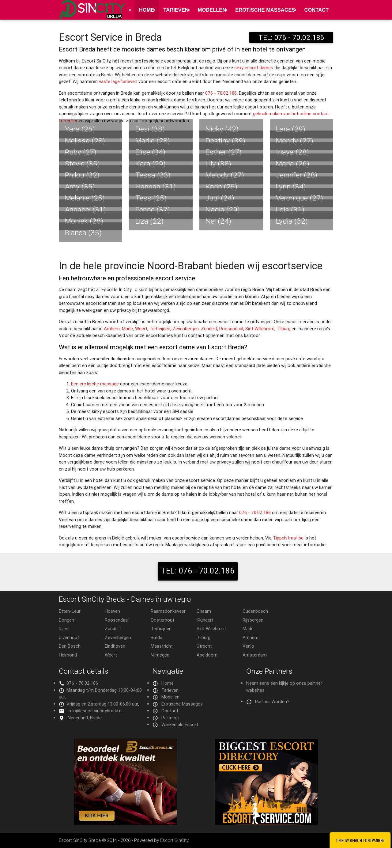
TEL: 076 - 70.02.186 (291, 37)
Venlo (248, 646)
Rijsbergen (253, 620)
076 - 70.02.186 (221, 93)
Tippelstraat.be (288, 538)
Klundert (205, 620)
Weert (141, 328)
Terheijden (159, 328)
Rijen (63, 628)
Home (146, 10)
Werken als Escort (179, 724)
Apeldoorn (207, 655)
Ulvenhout (69, 637)
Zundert (209, 328)
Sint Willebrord (259, 328)
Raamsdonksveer (168, 611)
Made (127, 328)
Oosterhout (162, 620)
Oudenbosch (255, 611)
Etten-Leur (70, 611)
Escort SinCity (174, 840)
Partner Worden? (272, 701)
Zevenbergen (185, 328)
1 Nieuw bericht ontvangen (360, 840)
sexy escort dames (253, 67)
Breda (156, 637)
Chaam (204, 611)
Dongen (66, 620)
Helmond (68, 655)
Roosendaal (231, 328)
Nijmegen (160, 655)
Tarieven (175, 10)
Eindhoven (115, 646)
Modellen (212, 10)
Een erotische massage (95, 384)
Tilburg (283, 328)
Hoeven (112, 611)
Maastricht (162, 646)
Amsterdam (255, 655)
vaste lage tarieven (118, 81)
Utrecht (204, 646)
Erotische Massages (265, 10)
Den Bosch (70, 646)
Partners (170, 718)
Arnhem (112, 328)
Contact (316, 10)
